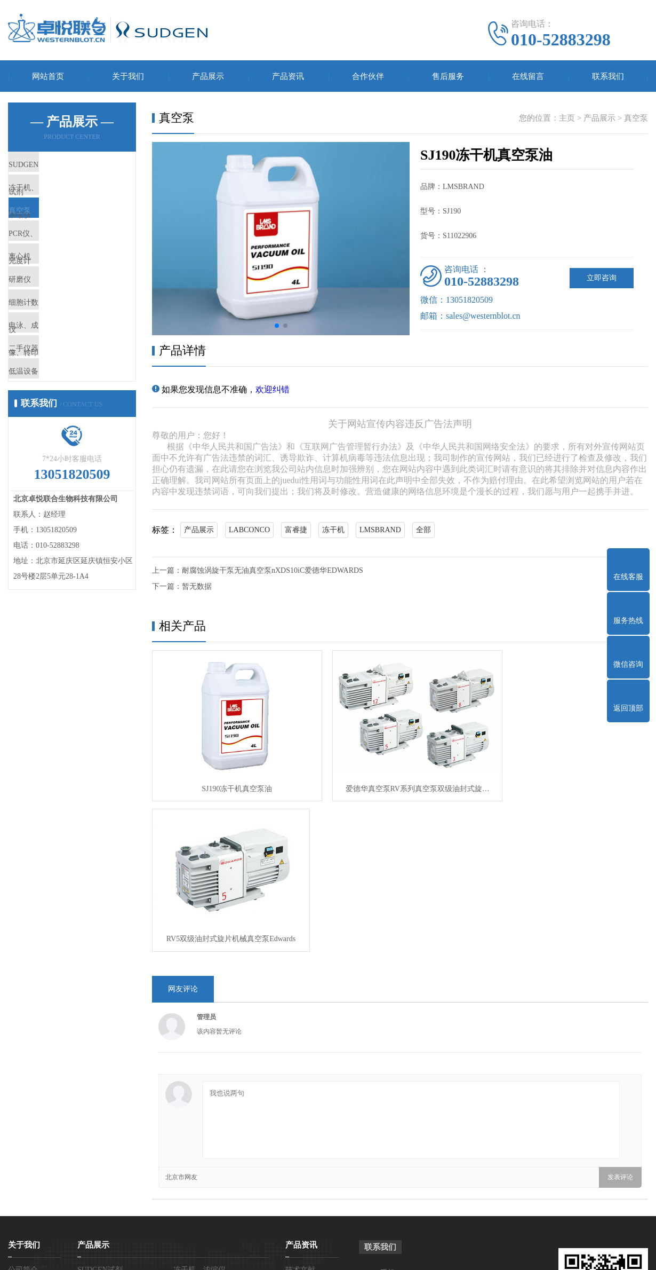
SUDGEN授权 (30, 1147)
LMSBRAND (380, 533)
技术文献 (300, 1115)
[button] (277, 329)
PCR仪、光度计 (60, 265)
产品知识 (300, 1131)
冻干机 (333, 533)
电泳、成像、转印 (65, 391)
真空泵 (45, 234)
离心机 (45, 297)
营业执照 (23, 1131)
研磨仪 (45, 328)
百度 (490, 1254)
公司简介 (23, 1115)
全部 (423, 533)
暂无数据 (197, 590)
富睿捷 (296, 533)
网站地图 (460, 1254)
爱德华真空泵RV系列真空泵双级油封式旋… (399, 784)
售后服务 (448, 77)
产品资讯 (288, 77)
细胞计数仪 (53, 360)
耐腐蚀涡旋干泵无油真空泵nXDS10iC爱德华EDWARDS (272, 574)
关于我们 (128, 77)
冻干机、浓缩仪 (61, 202)
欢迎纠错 (272, 392)
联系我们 (608, 77)
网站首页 (48, 77)
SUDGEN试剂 (57, 171)
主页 (567, 121)
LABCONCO (249, 533)
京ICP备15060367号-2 (403, 1254)
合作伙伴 (368, 77)
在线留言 (528, 77)
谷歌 (510, 1254)
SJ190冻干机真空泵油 (231, 784)
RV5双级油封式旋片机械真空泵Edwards (568, 784)
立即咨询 (602, 281)
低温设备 (49, 454)
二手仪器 (49, 423)
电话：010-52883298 (413, 1142)
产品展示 (208, 77)
